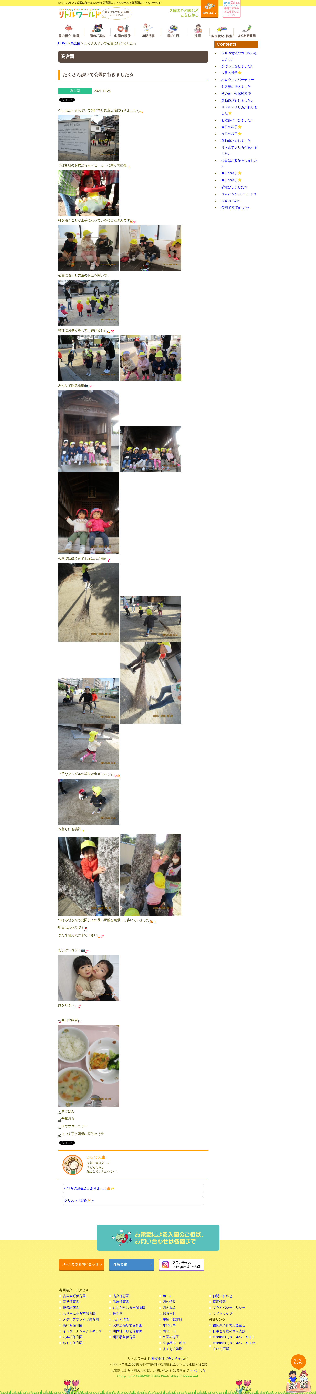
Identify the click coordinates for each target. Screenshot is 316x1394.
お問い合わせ (222, 1296)
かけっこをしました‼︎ (236, 66)
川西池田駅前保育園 (127, 1331)
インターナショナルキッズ (82, 1331)
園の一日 (169, 1331)
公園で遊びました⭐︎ (235, 207)
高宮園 (75, 43)
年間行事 (169, 1325)
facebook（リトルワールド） (234, 1337)
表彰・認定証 (172, 1319)
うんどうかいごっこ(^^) (238, 194)
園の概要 (169, 1307)
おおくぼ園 (121, 1319)
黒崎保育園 (121, 1301)
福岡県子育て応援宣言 (229, 1325)
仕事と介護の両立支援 (229, 1331)
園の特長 (169, 1301)
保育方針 (169, 1313)
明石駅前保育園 (124, 1337)
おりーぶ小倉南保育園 (79, 1313)
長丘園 (118, 1313)
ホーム (168, 1296)
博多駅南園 (71, 1307)
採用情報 (219, 1301)
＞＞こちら (197, 1370)
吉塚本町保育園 (74, 1296)
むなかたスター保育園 (129, 1307)
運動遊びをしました (236, 140)
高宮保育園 (121, 1296)
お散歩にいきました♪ (236, 120)
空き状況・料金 (174, 1343)
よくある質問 (172, 1349)
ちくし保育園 (72, 1343)
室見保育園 (71, 1301)
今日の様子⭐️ (231, 72)
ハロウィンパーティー (237, 79)
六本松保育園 (72, 1337)
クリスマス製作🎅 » (79, 1200)
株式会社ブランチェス (168, 1358)
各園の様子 (171, 1337)
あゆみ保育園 (72, 1325)
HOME (63, 43)
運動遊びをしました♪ (236, 100)
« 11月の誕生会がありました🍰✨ (89, 1188)
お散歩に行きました (236, 86)
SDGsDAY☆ (230, 201)
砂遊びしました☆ (234, 187)
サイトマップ (222, 1313)
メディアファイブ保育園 (81, 1319)
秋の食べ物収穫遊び (236, 93)
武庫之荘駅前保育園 (127, 1325)
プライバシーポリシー (229, 1307)
